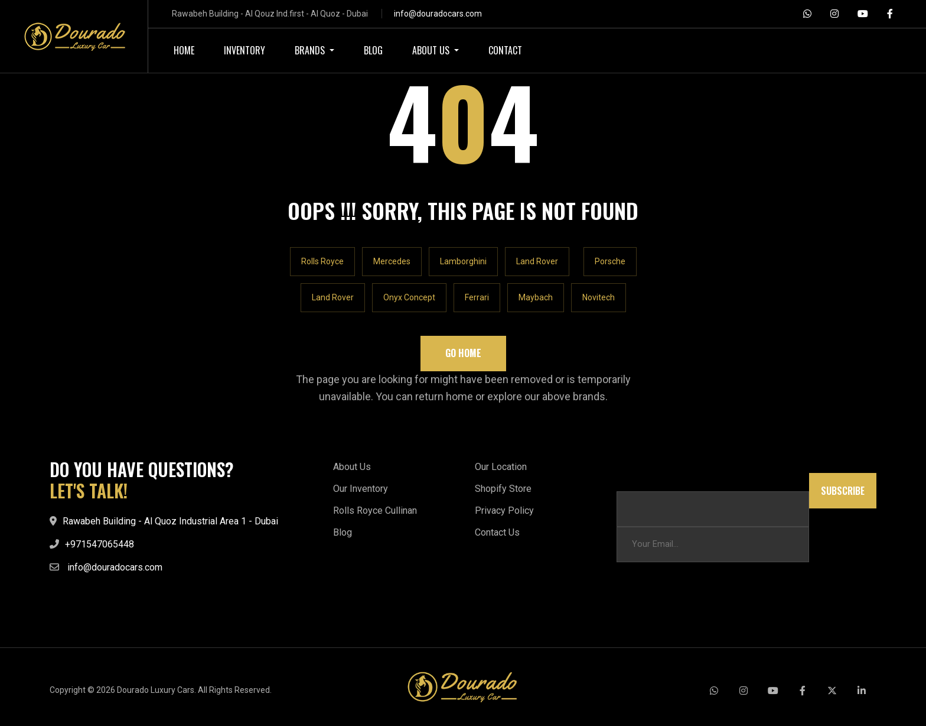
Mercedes (391, 261)
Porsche (610, 261)
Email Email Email (650, 479)
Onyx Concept (409, 297)
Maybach (536, 297)
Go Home (463, 353)
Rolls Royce (322, 261)
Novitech (598, 297)
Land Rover (537, 261)
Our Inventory (360, 488)
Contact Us (497, 532)
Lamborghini (463, 261)
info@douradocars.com (438, 13)
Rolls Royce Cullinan (375, 510)
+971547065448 (99, 544)
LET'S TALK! (89, 490)
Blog (342, 532)
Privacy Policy (504, 510)
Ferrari (477, 297)
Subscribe (843, 491)
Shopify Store (503, 488)
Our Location (501, 466)
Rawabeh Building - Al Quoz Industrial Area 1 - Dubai (170, 521)
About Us (352, 466)
